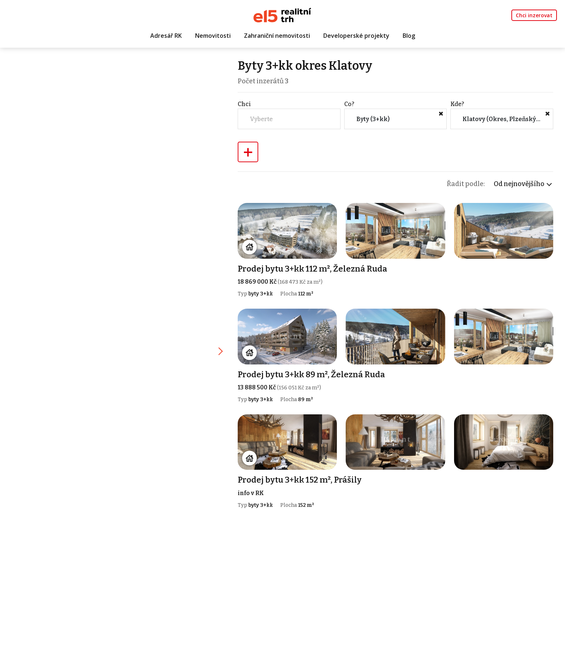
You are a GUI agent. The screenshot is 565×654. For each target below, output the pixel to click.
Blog (409, 36)
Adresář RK (166, 36)
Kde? (457, 104)
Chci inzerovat (534, 15)
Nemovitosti (213, 36)
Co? (349, 104)
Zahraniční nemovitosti (277, 36)
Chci (244, 104)
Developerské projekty (356, 36)
